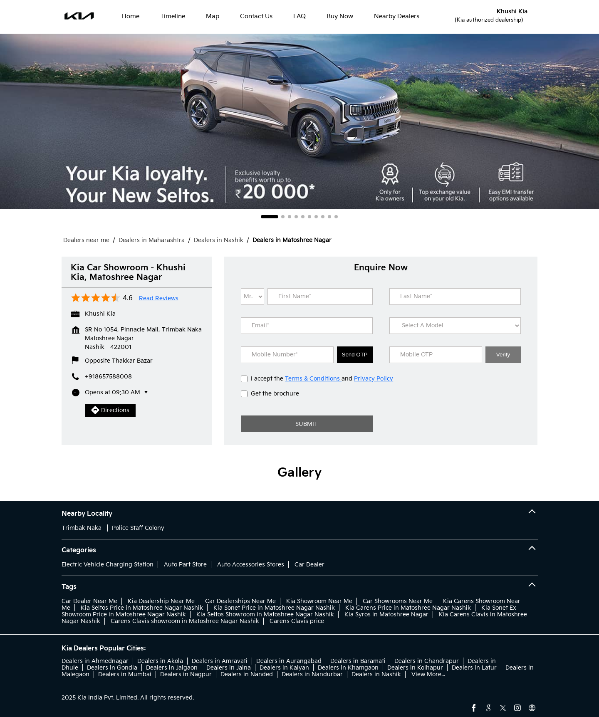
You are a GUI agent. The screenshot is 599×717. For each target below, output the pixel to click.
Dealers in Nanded (246, 674)
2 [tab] (283, 216)
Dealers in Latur (474, 667)
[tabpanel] (299, 121)
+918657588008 (108, 376)
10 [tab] (336, 216)
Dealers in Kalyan (284, 667)
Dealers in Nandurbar (312, 674)
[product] (455, 325)
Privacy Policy (373, 378)
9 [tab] (329, 216)
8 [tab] (322, 216)
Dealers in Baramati (358, 661)
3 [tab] (289, 216)
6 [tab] (309, 216)
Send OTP (355, 354)
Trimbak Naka (81, 528)
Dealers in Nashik (376, 674)
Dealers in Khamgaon (348, 667)
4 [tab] (296, 216)
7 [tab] (316, 216)
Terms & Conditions (313, 378)
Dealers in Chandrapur (426, 661)
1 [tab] (269, 216)
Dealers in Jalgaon (172, 667)
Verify (503, 354)
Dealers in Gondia (112, 667)
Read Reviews (158, 298)
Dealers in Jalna (228, 667)
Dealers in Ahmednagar (95, 661)
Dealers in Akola (160, 661)
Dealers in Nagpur (186, 674)
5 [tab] (302, 216)
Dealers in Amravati (220, 661)
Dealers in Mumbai (124, 674)
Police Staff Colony (138, 528)
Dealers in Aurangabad (289, 661)
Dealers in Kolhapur (415, 667)
